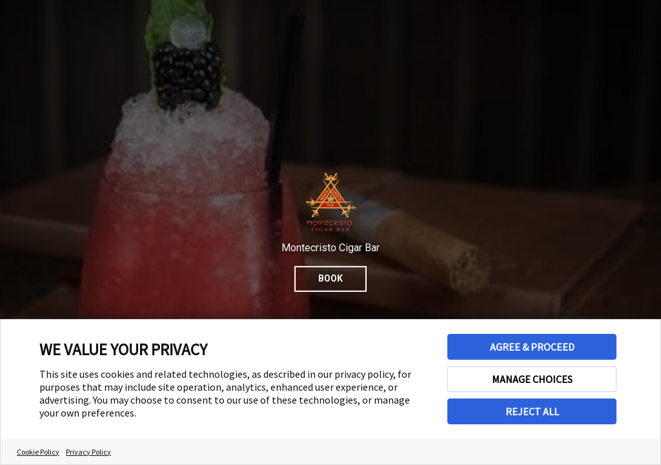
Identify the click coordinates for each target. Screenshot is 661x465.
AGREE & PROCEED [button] (532, 346)
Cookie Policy (38, 452)
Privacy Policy (88, 452)
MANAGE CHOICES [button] (532, 379)
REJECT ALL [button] (532, 411)
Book (330, 278)
